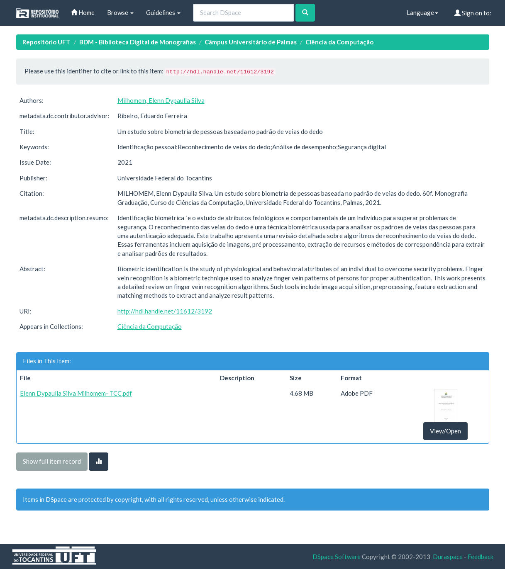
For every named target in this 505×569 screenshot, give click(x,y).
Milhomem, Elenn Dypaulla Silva (161, 100)
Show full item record (52, 461)
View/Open (445, 431)
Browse (120, 12)
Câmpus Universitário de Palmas (251, 42)
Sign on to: (472, 13)
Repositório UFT (46, 42)
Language (422, 12)
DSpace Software (336, 556)
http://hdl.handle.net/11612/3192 (164, 311)
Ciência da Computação (339, 42)
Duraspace (448, 556)
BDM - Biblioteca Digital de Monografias (137, 42)
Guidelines (163, 12)
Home (83, 12)
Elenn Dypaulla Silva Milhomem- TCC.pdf (76, 393)
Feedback (480, 556)
